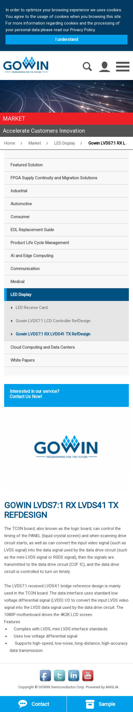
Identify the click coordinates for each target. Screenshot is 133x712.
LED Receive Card (32, 307)
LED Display (64, 143)
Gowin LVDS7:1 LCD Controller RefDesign (53, 320)
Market (35, 143)
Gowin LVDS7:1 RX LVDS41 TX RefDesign (53, 334)
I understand (66, 39)
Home (9, 143)
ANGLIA (112, 687)
